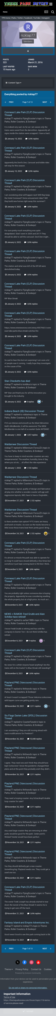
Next (45, 102)
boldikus (27, 384)
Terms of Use (9, 997)
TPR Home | (6, 18)
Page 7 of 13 (28, 102)
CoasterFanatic (30, 722)
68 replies (32, 940)
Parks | (14, 18)
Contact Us (36, 969)
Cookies (48, 969)
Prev (11, 102)
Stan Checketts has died (17, 381)
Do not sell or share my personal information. (28, 988)
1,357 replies (31, 435)
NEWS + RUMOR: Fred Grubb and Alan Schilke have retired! (24, 615)
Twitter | (20, 18)
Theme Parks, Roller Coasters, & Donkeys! (23, 451)
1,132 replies (31, 468)
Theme (8, 969)
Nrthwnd (27, 689)
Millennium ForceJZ (32, 448)
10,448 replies (34, 739)
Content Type (13, 83)
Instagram (46, 18)
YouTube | (37, 18)
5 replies (29, 402)
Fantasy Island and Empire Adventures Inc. (26, 922)
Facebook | (28, 18)
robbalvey (27, 414)
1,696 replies (32, 139)
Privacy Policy (21, 969)
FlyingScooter (29, 118)
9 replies (31, 641)
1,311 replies (34, 706)
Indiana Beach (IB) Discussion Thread (24, 411)
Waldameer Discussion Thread (20, 444)
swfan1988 (28, 620)
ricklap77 (8, 118)
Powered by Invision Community (28, 973)
